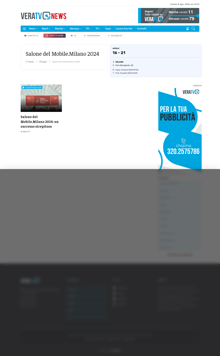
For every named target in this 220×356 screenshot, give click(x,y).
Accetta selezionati (189, 316)
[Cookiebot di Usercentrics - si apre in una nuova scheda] (26, 345)
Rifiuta (189, 326)
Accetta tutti (189, 306)
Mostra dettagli (167, 345)
